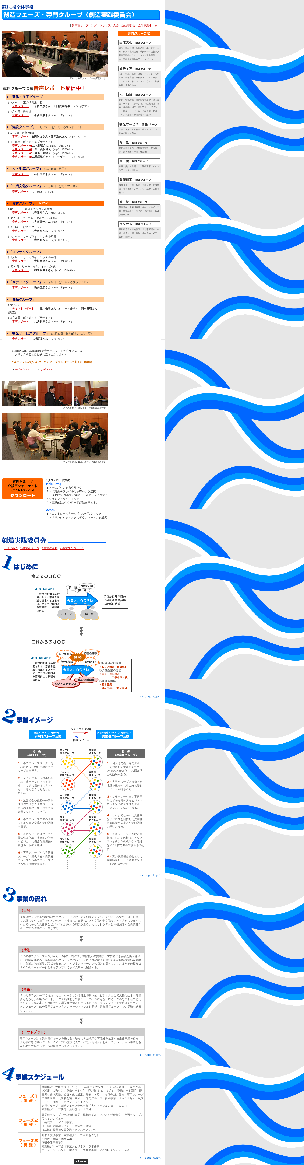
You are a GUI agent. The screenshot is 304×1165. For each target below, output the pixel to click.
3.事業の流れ (50, 548)
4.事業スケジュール (72, 548)
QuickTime (46, 369)
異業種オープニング (84, 25)
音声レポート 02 (22, 149)
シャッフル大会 (109, 25)
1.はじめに (11, 548)
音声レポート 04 (22, 156)
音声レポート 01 (22, 145)
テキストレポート (23, 308)
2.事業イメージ (29, 548)
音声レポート (20, 136)
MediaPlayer (22, 369)
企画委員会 (128, 25)
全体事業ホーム (147, 25)
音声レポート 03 (22, 153)
